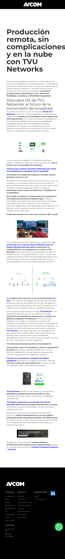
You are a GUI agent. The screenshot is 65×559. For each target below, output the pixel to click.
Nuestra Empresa (21, 497)
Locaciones (9, 525)
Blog (36, 496)
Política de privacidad (22, 515)
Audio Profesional (9, 503)
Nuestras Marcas (25, 502)
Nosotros (22, 492)
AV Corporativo (10, 512)
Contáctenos (39, 499)
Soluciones (9, 492)
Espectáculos (10, 508)
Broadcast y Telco (10, 497)
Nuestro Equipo (24, 505)
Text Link (38, 502)
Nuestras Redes (40, 492)
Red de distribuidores (24, 509)
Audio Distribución (10, 518)
